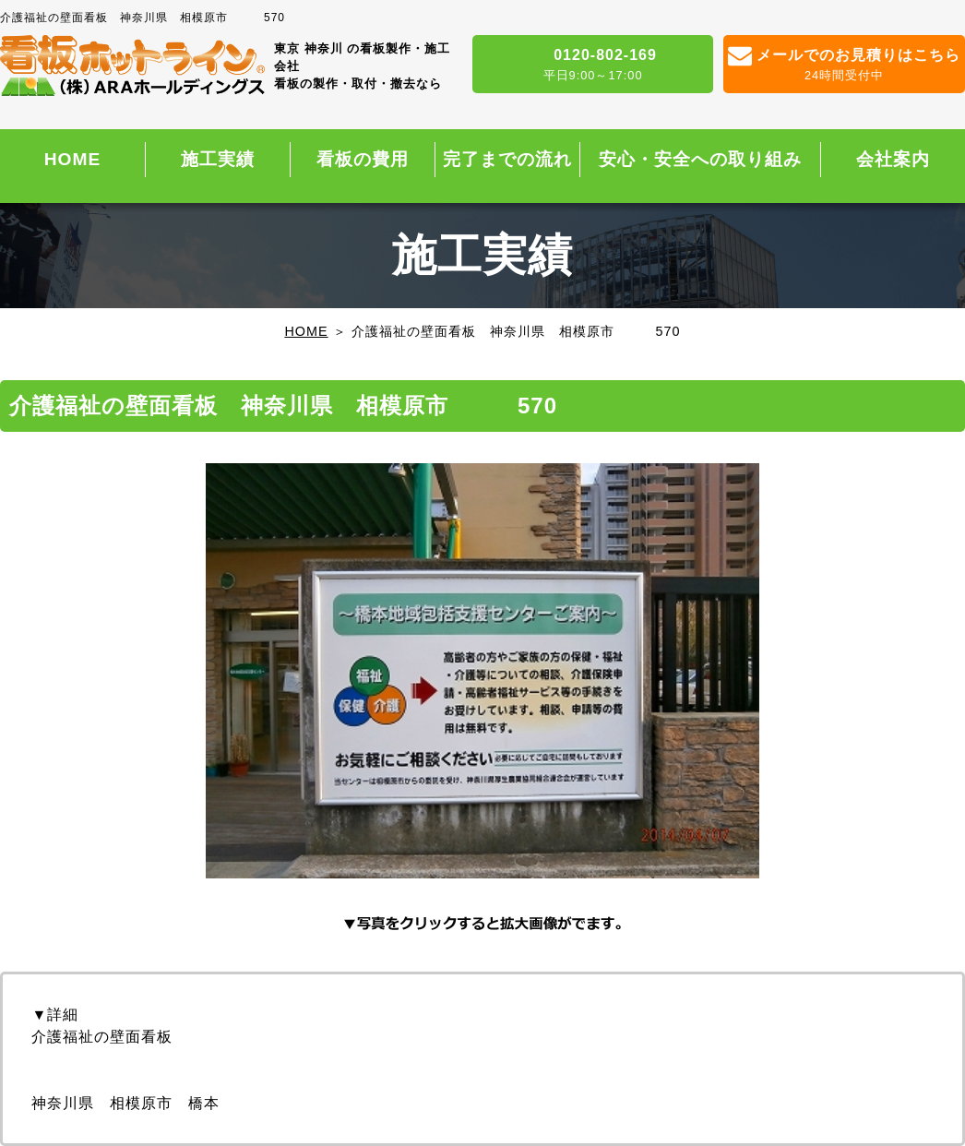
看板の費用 (362, 159)
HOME (72, 159)
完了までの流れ (507, 159)
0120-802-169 (593, 65)
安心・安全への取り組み (700, 159)
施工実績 (218, 159)
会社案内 (893, 159)
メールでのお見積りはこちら (844, 65)
